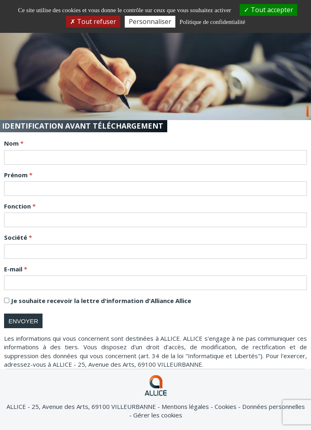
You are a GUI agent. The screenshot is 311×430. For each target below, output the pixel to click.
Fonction (18, 206)
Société (16, 237)
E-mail (14, 269)
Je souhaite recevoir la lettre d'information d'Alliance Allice (101, 301)
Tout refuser (93, 21)
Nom (12, 143)
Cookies (226, 406)
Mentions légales (186, 406)
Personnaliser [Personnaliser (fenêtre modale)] (150, 21)
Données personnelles (273, 406)
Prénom (16, 175)
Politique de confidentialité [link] (212, 22)
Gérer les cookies (157, 415)
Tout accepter (268, 9)
